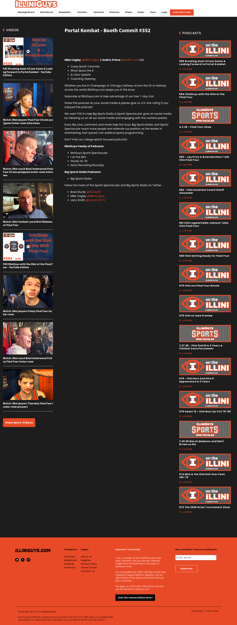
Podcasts (114, 12)
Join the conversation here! (135, 597)
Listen (187, 69)
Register (86, 560)
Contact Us (88, 571)
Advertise (99, 12)
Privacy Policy (89, 564)
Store (153, 12)
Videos (128, 12)
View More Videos (19, 422)
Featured (69, 557)
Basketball (64, 12)
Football (82, 12)
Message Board (26, 12)
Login (164, 12)
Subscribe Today (182, 12)
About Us (86, 557)
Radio (141, 12)
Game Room (46, 12)
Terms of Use (89, 567)
